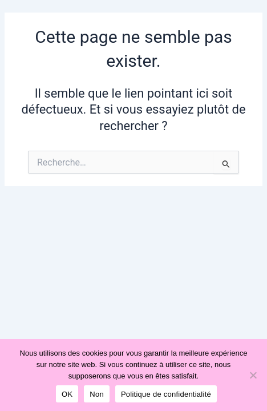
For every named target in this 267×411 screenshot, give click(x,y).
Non (97, 394)
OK (67, 394)
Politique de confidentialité (166, 394)
